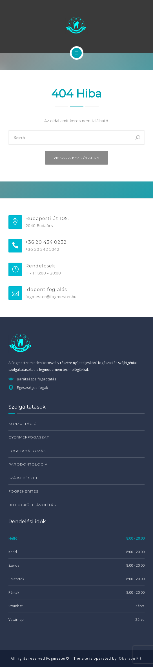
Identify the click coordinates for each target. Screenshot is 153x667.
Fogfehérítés (23, 491)
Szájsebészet (23, 478)
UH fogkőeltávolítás (32, 505)
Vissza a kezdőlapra (76, 158)
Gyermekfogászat (28, 437)
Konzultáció (22, 424)
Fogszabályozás (27, 451)
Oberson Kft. (131, 658)
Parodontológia (28, 464)
